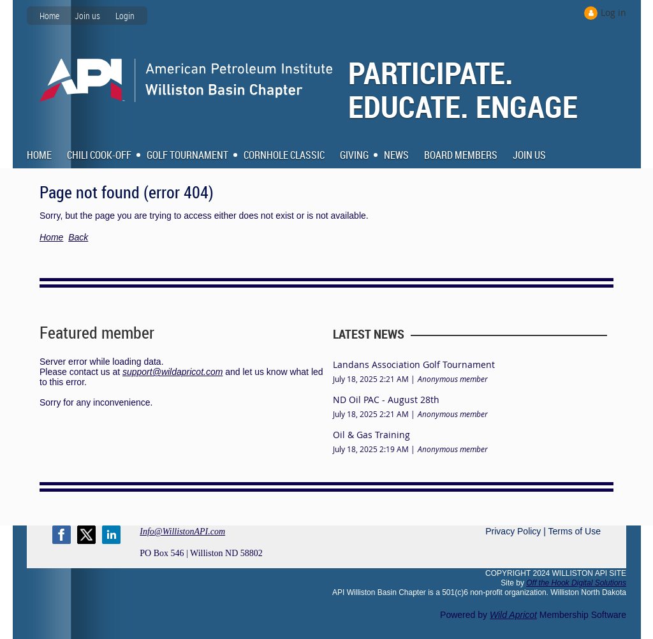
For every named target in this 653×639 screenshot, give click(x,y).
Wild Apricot (513, 615)
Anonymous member (453, 379)
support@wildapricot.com (172, 372)
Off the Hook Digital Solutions (576, 582)
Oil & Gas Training (371, 435)
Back (78, 237)
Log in (613, 12)
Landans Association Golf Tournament (414, 364)
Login (125, 16)
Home (49, 16)
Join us (87, 16)
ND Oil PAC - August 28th (386, 399)
